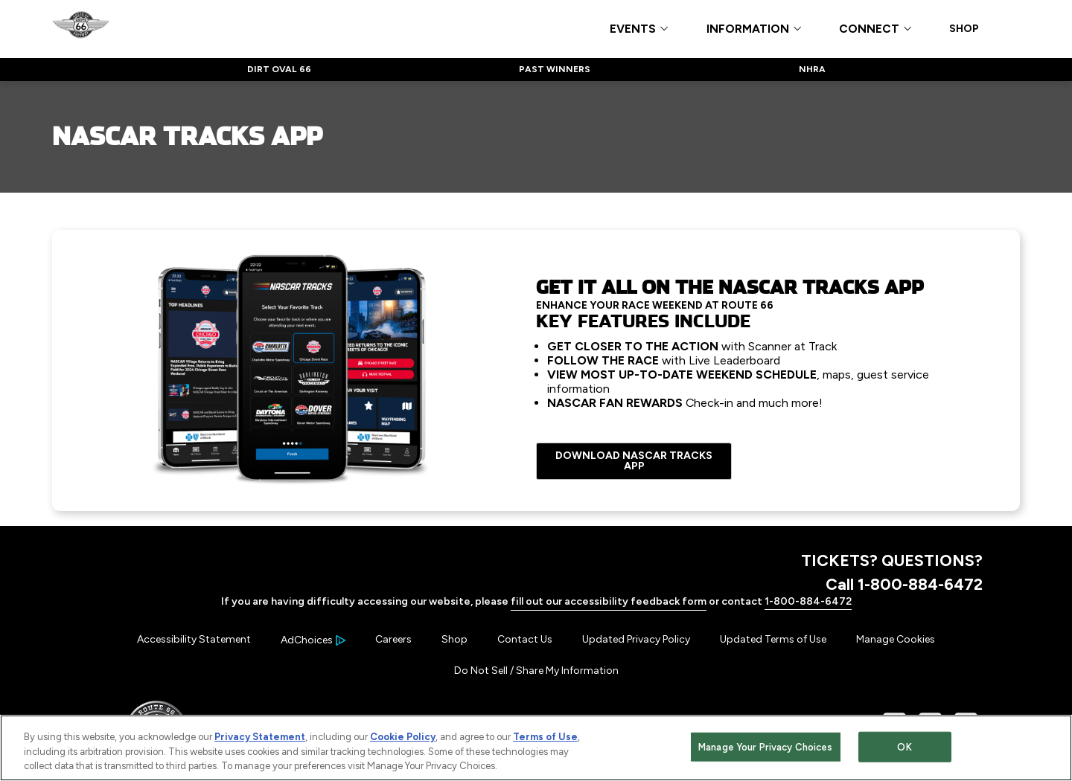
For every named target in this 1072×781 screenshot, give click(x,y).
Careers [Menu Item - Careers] (393, 639)
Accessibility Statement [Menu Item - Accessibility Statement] (194, 639)
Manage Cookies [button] (895, 639)
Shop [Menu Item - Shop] (454, 639)
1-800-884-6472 (808, 601)
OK (904, 747)
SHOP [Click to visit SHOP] (964, 29)
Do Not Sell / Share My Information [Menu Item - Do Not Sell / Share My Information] (536, 670)
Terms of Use (545, 738)
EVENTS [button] (633, 29)
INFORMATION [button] (747, 29)
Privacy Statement (259, 738)
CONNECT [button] (869, 29)
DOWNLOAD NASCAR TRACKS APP (633, 460)
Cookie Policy (403, 738)
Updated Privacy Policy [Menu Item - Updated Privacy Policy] (636, 639)
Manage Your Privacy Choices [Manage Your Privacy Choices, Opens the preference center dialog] (765, 747)
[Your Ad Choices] (313, 640)
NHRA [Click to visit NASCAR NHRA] (812, 69)
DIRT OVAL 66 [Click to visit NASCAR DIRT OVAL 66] (279, 69)
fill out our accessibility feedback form (608, 601)
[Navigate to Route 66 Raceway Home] (80, 28)
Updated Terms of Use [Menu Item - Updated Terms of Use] (773, 639)
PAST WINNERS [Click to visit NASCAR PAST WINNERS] (554, 69)
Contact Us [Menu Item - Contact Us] (524, 639)
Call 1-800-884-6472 (904, 584)
